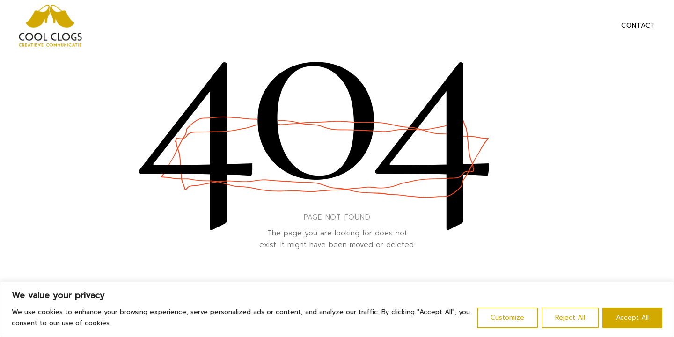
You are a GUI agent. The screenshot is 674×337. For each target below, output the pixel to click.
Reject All (570, 317)
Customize (507, 317)
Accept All (632, 317)
